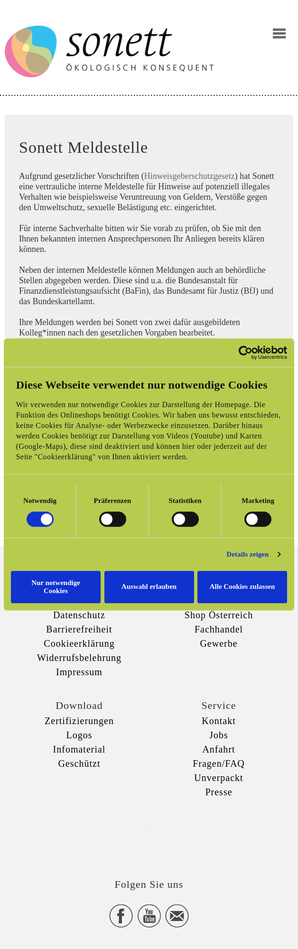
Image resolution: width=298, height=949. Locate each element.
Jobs (218, 735)
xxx (149, 829)
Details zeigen (247, 554)
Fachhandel (219, 629)
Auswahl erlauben (149, 586)
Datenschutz (79, 615)
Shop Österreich (219, 615)
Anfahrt (218, 749)
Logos (79, 735)
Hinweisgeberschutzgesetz (189, 176)
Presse (218, 792)
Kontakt (218, 721)
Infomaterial (79, 749)
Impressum (79, 672)
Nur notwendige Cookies (55, 587)
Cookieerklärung (79, 643)
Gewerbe (218, 643)
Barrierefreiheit (79, 629)
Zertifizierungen (79, 721)
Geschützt (79, 763)
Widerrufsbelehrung (79, 657)
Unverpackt (218, 777)
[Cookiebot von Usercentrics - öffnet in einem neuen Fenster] (245, 352)
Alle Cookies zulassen (242, 586)
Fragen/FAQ (219, 763)
